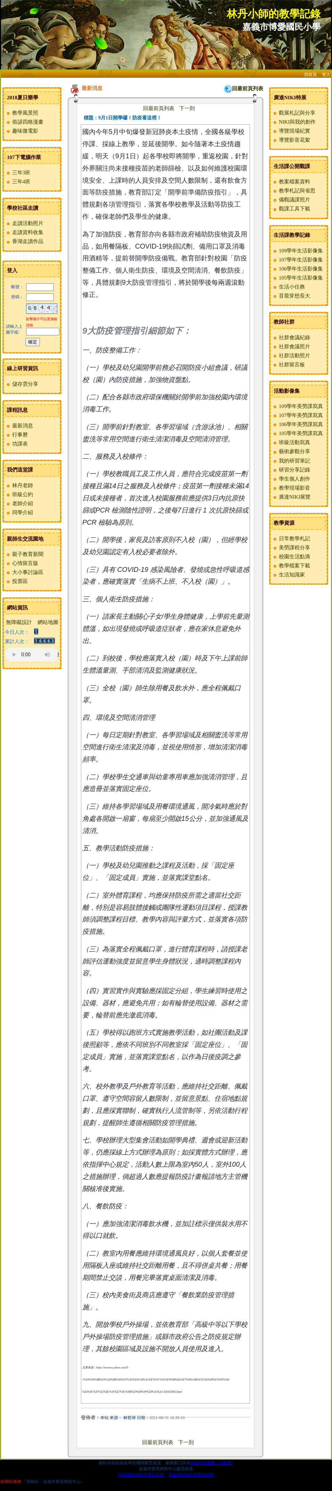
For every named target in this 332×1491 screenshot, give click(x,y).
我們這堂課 (20, 470)
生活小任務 (288, 287)
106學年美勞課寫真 (297, 424)
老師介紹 (19, 503)
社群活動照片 (291, 355)
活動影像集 (287, 391)
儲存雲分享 (22, 384)
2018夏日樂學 (22, 97)
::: (2, 81)
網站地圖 (48, 622)
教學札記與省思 (293, 190)
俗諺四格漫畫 (24, 122)
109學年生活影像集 (297, 250)
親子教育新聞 (24, 554)
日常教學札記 (291, 538)
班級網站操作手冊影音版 (141, 1474)
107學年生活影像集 (297, 260)
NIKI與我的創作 (294, 122)
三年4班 (18, 181)
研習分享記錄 (291, 470)
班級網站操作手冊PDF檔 (191, 1474)
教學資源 (284, 523)
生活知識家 (288, 574)
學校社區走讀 (22, 208)
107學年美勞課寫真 (297, 415)
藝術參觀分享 (291, 451)
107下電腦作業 (24, 157)
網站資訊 (17, 607)
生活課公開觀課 (292, 166)
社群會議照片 (291, 346)
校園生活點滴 (291, 556)
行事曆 (17, 435)
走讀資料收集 (24, 232)
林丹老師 (19, 485)
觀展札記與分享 (293, 113)
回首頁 (310, 74)
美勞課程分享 (291, 547)
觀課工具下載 (291, 208)
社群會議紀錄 (291, 337)
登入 (326, 74)
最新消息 (19, 425)
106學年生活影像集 (297, 269)
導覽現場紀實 (291, 131)
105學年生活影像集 (297, 278)
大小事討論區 (24, 572)
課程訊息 (17, 410)
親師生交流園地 (25, 539)
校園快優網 (10, 1481)
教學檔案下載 (291, 565)
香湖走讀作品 (24, 241)
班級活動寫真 (291, 442)
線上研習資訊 (22, 368)
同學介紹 (19, 512)
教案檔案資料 (291, 181)
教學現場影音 (291, 488)
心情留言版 (22, 563)
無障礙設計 (19, 622)
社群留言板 (288, 364)
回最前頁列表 (247, 88)
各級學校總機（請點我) (211, 1462)
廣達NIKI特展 (290, 97)
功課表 (17, 444)
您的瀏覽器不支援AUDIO (32, 654)
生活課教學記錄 (292, 235)
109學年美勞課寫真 (297, 406)
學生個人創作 (291, 479)
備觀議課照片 (291, 199)
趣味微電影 (22, 131)
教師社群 (284, 322)
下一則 (187, 108)
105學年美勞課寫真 (297, 433)
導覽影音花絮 (291, 140)
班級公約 (19, 494)
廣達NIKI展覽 (291, 497)
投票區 (17, 581)
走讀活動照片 (24, 223)
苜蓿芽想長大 (291, 296)
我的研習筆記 (291, 461)
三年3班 (18, 172)
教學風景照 (22, 113)
